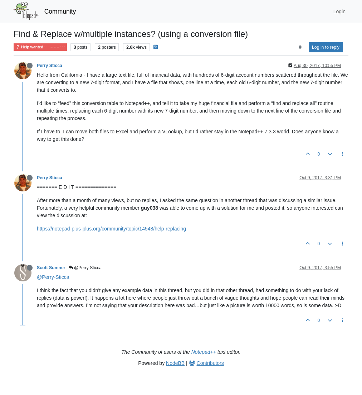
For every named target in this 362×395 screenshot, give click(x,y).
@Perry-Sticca (53, 277)
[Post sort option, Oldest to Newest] (300, 47)
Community (60, 11)
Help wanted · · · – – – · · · (40, 47)
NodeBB (175, 363)
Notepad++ (203, 352)
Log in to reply (325, 47)
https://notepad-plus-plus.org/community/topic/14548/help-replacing (111, 229)
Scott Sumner (51, 267)
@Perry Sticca (85, 267)
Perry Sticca (49, 65)
